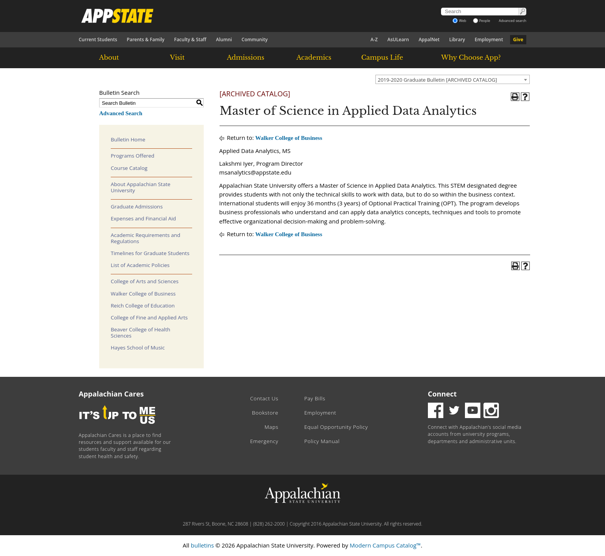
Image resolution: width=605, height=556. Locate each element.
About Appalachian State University (141, 187)
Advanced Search (120, 113)
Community (255, 39)
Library (457, 39)
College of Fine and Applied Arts (149, 317)
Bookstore (265, 412)
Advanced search (512, 20)
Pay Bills (314, 398)
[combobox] (452, 79)
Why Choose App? (470, 57)
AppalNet (429, 39)
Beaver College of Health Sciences (140, 332)
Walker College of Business (143, 293)
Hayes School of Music (138, 347)
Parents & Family (146, 39)
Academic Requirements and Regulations (145, 238)
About (109, 57)
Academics (313, 57)
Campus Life (382, 57)
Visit (177, 57)
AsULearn (398, 39)
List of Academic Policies (140, 265)
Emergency (264, 441)
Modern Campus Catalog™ (385, 545)
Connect (442, 393)
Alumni (224, 39)
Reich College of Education (143, 305)
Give (518, 39)
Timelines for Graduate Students (150, 253)
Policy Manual (322, 441)
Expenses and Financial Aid (143, 218)
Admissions (245, 57)
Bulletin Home (128, 139)
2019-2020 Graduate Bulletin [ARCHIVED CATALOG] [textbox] (437, 79)
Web (459, 20)
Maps (272, 426)
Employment (489, 39)
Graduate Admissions (137, 206)
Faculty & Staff (190, 39)
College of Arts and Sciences (145, 281)
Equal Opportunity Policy (336, 426)
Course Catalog (129, 168)
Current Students (98, 39)
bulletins (202, 545)
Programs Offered (132, 155)
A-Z (374, 39)
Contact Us (264, 398)
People (481, 20)
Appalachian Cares (111, 393)
